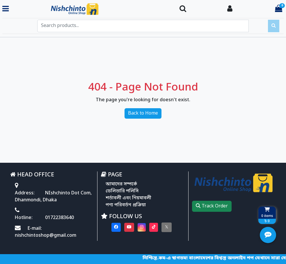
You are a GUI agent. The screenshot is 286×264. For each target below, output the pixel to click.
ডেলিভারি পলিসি (122, 191)
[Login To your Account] (230, 9)
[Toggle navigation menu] (5, 9)
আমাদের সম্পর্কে (121, 184)
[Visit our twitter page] (166, 227)
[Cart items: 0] (278, 9)
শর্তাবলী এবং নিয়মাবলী (128, 198)
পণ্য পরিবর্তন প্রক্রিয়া (126, 205)
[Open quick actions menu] (268, 235)
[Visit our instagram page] (142, 227)
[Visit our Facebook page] (116, 227)
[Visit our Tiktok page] (153, 227)
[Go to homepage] (91, 9)
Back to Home (143, 113)
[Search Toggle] (182, 9)
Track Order (212, 206)
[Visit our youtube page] (129, 227)
